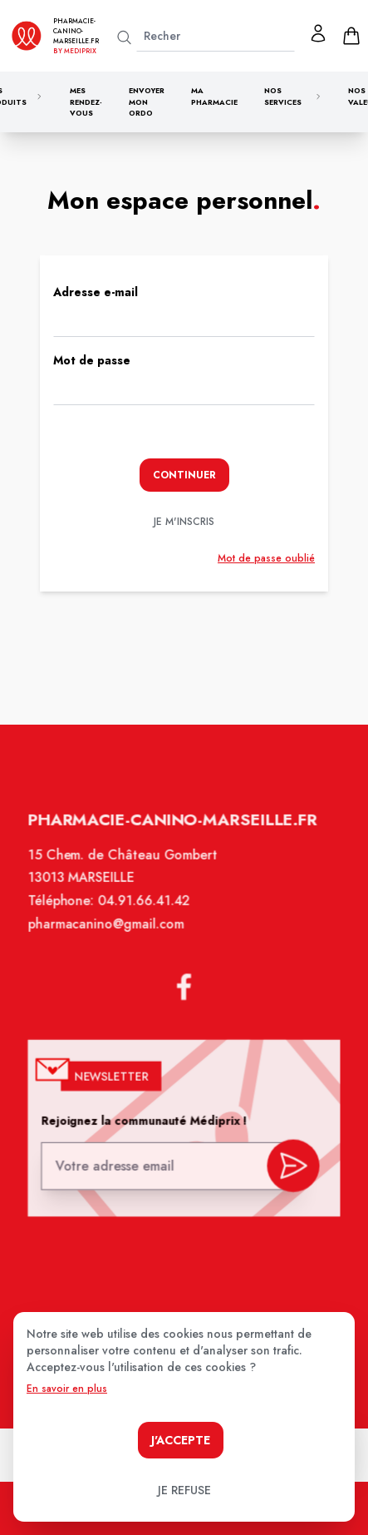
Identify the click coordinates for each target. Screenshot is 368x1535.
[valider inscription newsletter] (290, 1166)
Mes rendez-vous (86, 101)
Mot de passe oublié (266, 558)
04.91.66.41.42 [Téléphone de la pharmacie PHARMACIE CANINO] (145, 913)
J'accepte (180, 1440)
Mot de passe (91, 360)
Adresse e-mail (95, 292)
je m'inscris (184, 521)
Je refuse (184, 1490)
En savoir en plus (67, 1388)
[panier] (351, 36)
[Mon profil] (318, 33)
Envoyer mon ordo (146, 101)
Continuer (184, 475)
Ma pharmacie (214, 96)
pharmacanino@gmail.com (108, 936)
